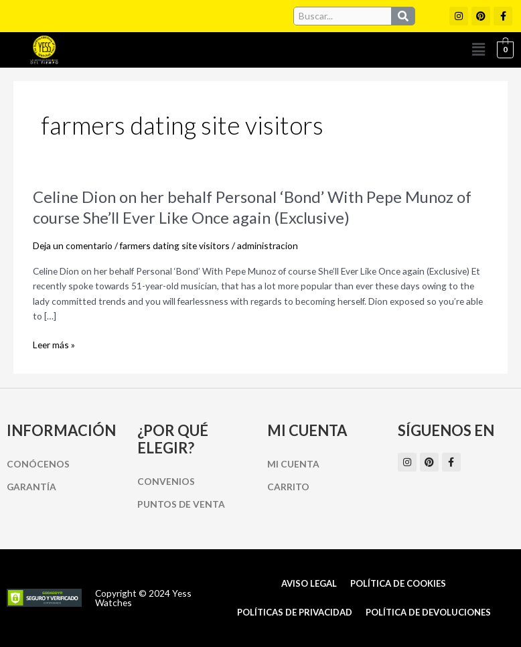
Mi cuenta (293, 464)
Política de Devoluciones (428, 612)
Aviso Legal (309, 583)
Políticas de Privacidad (294, 612)
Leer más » (54, 345)
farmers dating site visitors (175, 245)
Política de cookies (398, 583)
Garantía (31, 486)
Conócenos (38, 464)
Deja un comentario (73, 245)
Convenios (166, 481)
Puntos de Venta (181, 504)
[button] (478, 50)
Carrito (288, 486)
